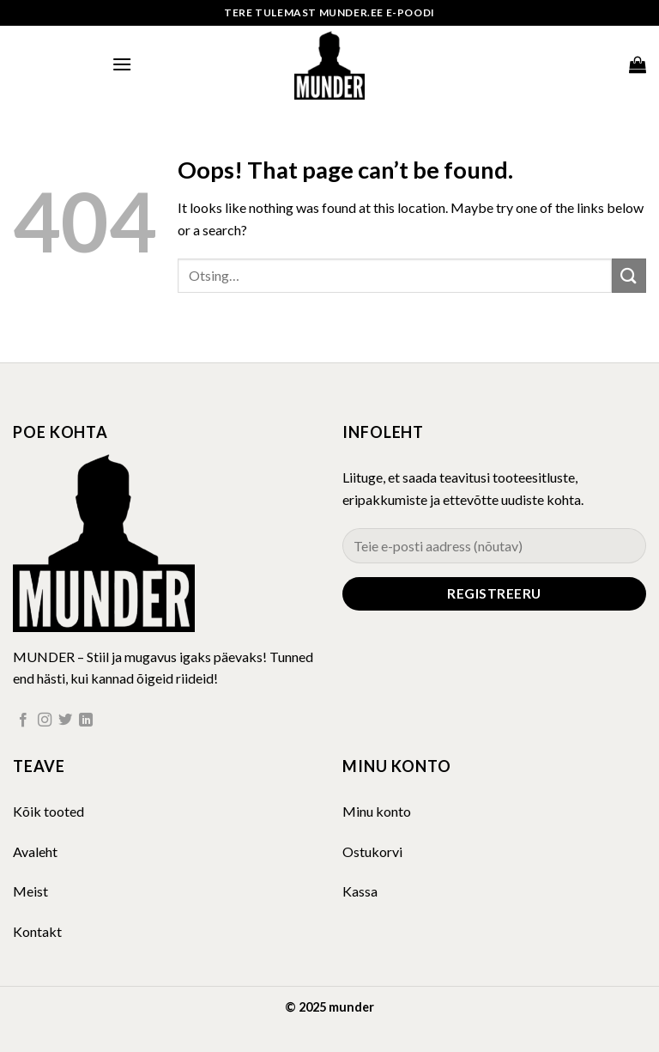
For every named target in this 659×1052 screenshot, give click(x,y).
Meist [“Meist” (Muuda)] (30, 891)
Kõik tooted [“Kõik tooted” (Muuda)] (48, 811)
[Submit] (629, 275)
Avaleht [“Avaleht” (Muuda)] (35, 851)
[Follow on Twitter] (65, 720)
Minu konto (376, 811)
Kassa (360, 891)
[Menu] (122, 64)
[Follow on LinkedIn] (86, 720)
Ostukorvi (372, 851)
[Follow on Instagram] (44, 720)
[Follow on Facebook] (23, 720)
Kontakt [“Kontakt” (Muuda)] (37, 931)
